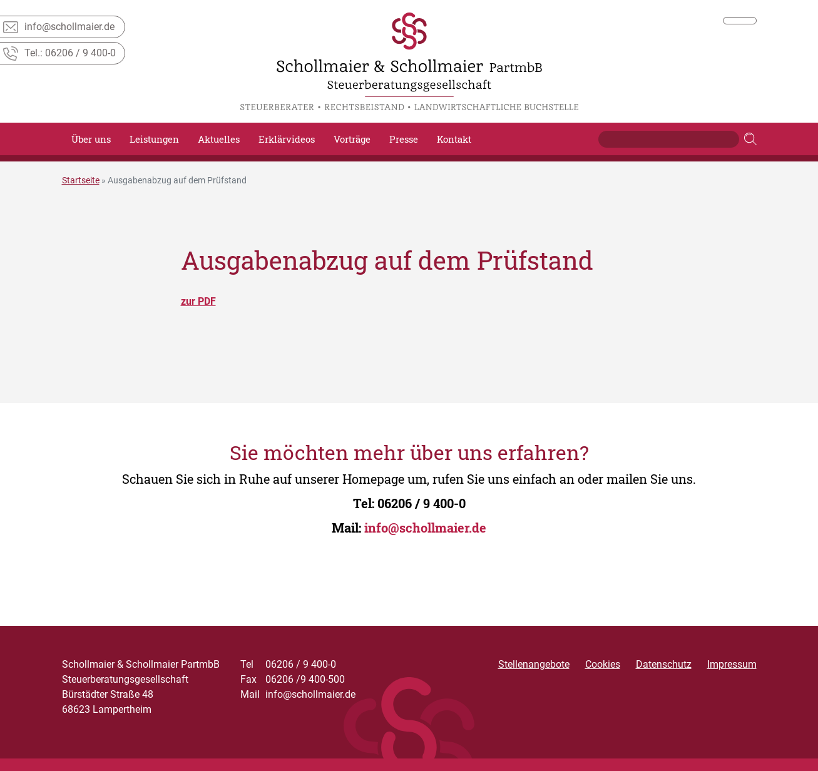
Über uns (91, 139)
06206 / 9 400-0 (421, 503)
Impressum (732, 664)
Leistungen (154, 139)
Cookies (602, 664)
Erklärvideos (286, 139)
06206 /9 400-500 (292, 679)
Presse (403, 139)
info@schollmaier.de (425, 527)
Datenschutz (664, 664)
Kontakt (454, 139)
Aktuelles (219, 139)
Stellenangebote (534, 664)
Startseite (81, 180)
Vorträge (352, 139)
